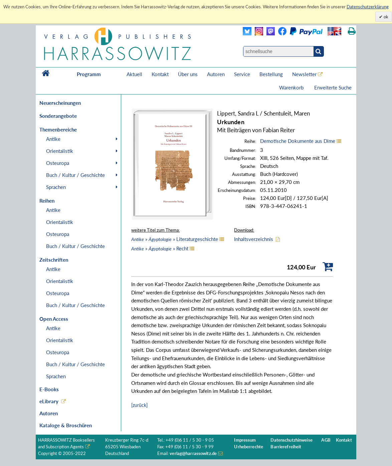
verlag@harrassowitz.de (193, 453)
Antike (53, 139)
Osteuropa (57, 163)
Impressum (245, 440)
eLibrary (48, 401)
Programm (89, 74)
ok (385, 16)
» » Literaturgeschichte (174, 239)
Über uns (188, 74)
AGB (325, 440)
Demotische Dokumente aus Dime (297, 141)
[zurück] (139, 405)
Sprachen (56, 187)
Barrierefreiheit (285, 446)
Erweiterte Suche (333, 87)
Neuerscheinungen (60, 103)
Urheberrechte (248, 446)
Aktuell (134, 74)
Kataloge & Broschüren (65, 425)
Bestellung (271, 74)
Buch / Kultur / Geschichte (75, 175)
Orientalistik (59, 151)
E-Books (49, 389)
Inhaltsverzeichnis (253, 239)
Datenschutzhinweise (291, 440)
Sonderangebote (58, 116)
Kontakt (160, 74)
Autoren (216, 74)
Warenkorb (292, 87)
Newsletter (304, 74)
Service (242, 74)
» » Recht (159, 248)
